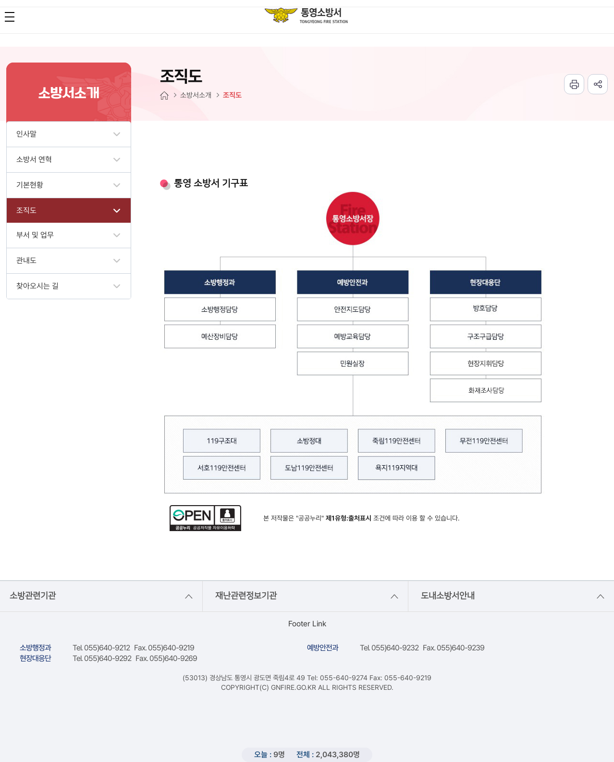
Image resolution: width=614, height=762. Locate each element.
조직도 (26, 210)
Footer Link (307, 623)
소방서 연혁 (34, 159)
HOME (164, 95)
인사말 (26, 134)
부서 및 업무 (35, 235)
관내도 (26, 260)
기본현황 (29, 185)
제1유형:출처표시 (348, 518)
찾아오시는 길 (37, 286)
